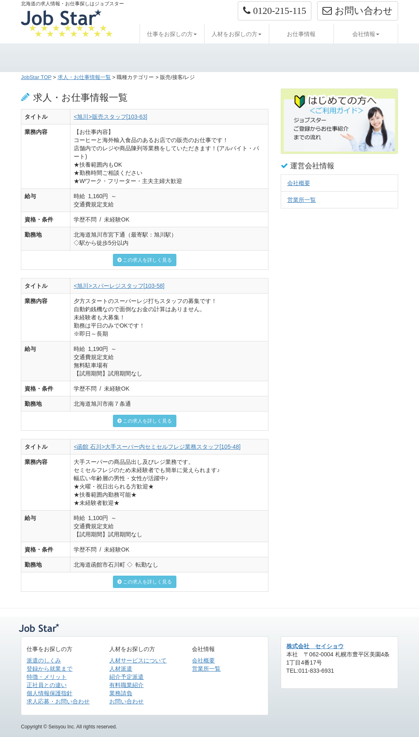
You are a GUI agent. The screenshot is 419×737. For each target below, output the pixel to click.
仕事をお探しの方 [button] (172, 34)
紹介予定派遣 (126, 677)
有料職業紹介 (126, 685)
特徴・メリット (47, 677)
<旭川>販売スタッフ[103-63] (110, 116)
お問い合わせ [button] (357, 10)
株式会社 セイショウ (315, 646)
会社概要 (298, 183)
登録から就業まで (49, 668)
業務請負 (120, 693)
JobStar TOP (36, 77)
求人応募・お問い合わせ (58, 701)
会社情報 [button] (365, 34)
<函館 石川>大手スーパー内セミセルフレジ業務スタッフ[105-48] (157, 446)
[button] (274, 10)
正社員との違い (47, 685)
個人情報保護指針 (49, 693)
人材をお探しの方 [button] (236, 34)
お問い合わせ (126, 701)
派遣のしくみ (44, 660)
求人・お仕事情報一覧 (84, 77)
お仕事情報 (301, 34)
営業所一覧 (301, 200)
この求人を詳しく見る (144, 260)
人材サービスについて (138, 660)
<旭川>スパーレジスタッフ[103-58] (119, 286)
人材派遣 (120, 668)
